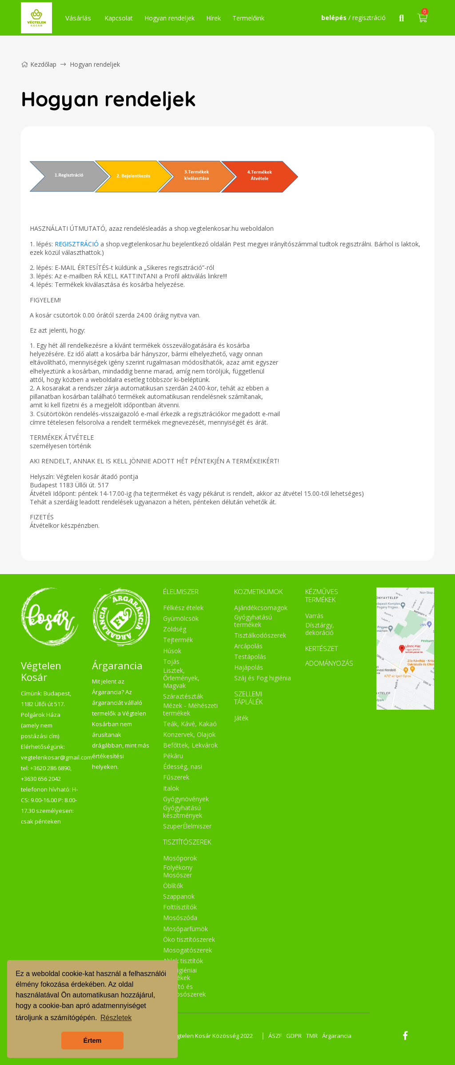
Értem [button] (93, 1040)
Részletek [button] (116, 1017)
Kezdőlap (38, 64)
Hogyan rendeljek (169, 18)
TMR (312, 1036)
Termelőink (248, 18)
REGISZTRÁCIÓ (77, 244)
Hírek (213, 18)
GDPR (294, 1036)
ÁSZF (275, 1036)
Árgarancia (336, 1036)
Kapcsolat (118, 18)
